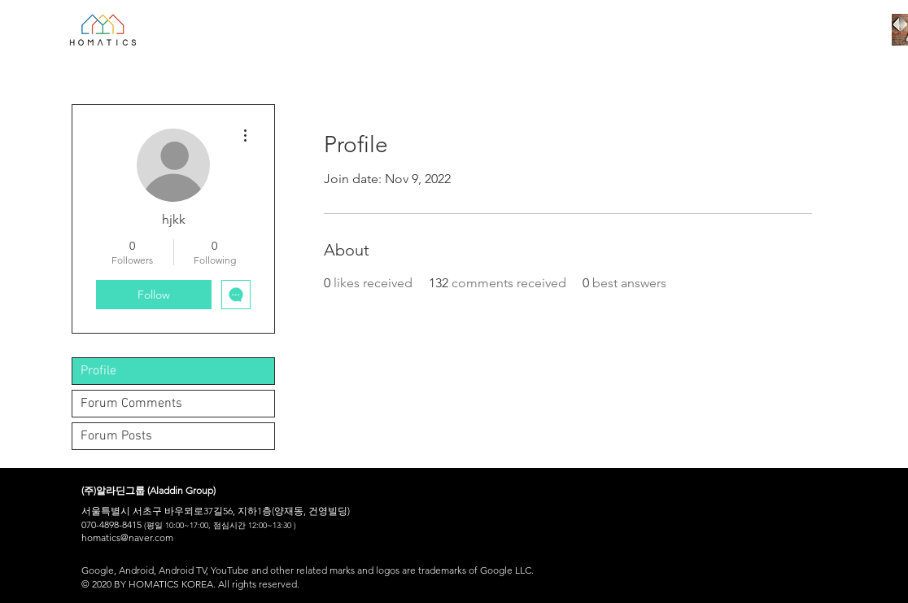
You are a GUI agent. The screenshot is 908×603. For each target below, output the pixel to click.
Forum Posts (116, 436)
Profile (98, 371)
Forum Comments (131, 403)
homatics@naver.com (127, 537)
